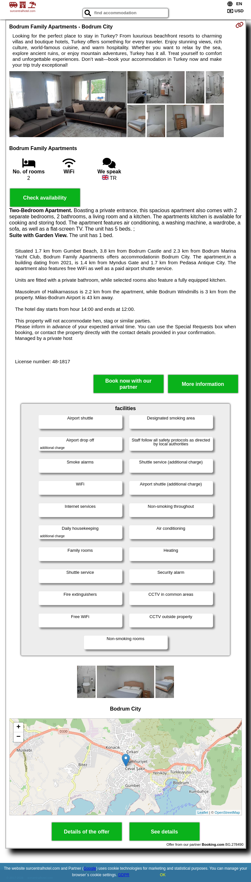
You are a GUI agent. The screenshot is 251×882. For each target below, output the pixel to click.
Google (90, 868)
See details (164, 831)
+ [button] (18, 727)
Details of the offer (86, 831)
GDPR (124, 875)
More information (203, 384)
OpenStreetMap (227, 812)
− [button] (18, 737)
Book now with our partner (128, 384)
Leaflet (203, 812)
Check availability (44, 198)
